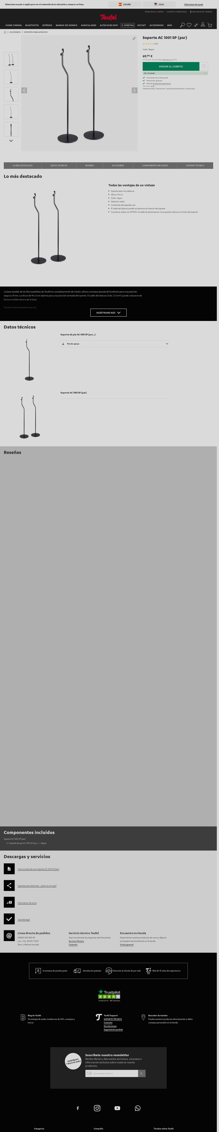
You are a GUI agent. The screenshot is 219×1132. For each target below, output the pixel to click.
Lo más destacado (22, 165)
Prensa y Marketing (103, 1019)
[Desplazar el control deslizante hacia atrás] (24, 90)
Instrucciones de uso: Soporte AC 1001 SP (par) (38, 748)
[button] (211, 4)
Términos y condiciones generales (102, 1121)
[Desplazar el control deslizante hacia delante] (135, 90)
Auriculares (39, 1030)
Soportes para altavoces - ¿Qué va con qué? (37, 764)
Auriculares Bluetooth (45, 1033)
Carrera (97, 1016)
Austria (159, 1016)
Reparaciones (160, 88)
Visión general (126, 823)
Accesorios (118, 165)
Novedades (70, 1030)
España (158, 1038)
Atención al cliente (154, 11)
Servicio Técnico (76, 820)
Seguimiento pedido (113, 908)
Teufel (153, 86)
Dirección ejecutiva (133, 1019)
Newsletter (99, 1030)
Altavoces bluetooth (44, 1026)
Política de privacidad (126, 1121)
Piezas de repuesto (149, 88)
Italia (158, 1042)
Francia (159, 1031)
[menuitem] (63, 1023)
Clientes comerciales (177, 11)
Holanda (159, 1023)
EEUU (157, 1046)
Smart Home (40, 1023)
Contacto (73, 823)
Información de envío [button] (27, 781)
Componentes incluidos (155, 165)
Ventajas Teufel (131, 1012)
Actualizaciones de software (175, 88)
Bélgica (159, 1027)
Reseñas (89, 165)
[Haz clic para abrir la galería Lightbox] (79, 93)
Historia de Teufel (133, 1016)
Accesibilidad (130, 1030)
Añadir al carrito (171, 66)
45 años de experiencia (162, 83)
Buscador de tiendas (201, 11)
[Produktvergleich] (196, 24)
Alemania (160, 1012)
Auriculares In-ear (73, 1023)
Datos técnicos (59, 165)
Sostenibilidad (131, 1023)
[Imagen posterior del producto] (11, 141)
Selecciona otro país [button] (193, 4)
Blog (96, 1026)
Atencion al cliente (103, 1012)
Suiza (158, 1019)
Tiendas (97, 1033)
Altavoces (69, 1016)
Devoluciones (110, 905)
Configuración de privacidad (147, 1121)
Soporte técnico (195, 165)
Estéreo (37, 1019)
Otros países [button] (161, 1050)
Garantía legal (190, 88)
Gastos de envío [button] (167, 59)
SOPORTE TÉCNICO (113, 898)
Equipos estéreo (72, 1012)
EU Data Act (165, 1121)
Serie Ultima (70, 1019)
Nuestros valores (132, 1026)
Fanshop (69, 1026)
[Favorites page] (189, 24)
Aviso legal (82, 1121)
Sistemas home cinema (44, 1012)
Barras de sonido (42, 1016)
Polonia (159, 1034)
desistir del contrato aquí (182, 1121)
